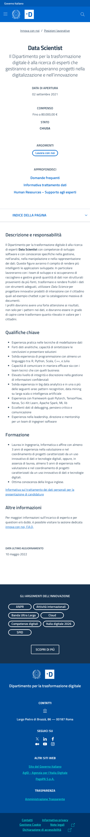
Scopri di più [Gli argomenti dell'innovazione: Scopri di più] (45, 649)
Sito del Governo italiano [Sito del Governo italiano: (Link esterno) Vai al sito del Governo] (45, 766)
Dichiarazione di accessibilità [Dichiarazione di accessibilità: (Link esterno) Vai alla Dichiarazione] (42, 829)
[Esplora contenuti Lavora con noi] (45, 153)
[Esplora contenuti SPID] (20, 632)
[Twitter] (37, 738)
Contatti (27, 820)
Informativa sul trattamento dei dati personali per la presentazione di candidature (39, 492)
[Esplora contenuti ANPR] (20, 607)
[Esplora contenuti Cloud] (52, 615)
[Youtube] (45, 743)
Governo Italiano (13, 3)
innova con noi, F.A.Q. (19, 526)
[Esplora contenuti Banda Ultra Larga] (23, 615)
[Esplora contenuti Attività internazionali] (51, 607)
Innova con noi (30, 30)
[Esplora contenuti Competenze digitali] (24, 624)
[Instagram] (52, 743)
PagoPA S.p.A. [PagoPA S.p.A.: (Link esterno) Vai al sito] (45, 779)
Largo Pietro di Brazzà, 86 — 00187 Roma (45, 719)
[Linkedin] (45, 738)
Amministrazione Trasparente (45, 799)
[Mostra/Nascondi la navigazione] (5, 14)
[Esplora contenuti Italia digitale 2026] (59, 624)
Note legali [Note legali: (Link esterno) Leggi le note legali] (57, 824)
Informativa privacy (55, 820)
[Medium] (37, 743)
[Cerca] (82, 14)
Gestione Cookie (30, 824)
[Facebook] (52, 738)
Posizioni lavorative (57, 30)
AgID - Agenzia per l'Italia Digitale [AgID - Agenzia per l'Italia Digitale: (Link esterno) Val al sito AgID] (45, 772)
